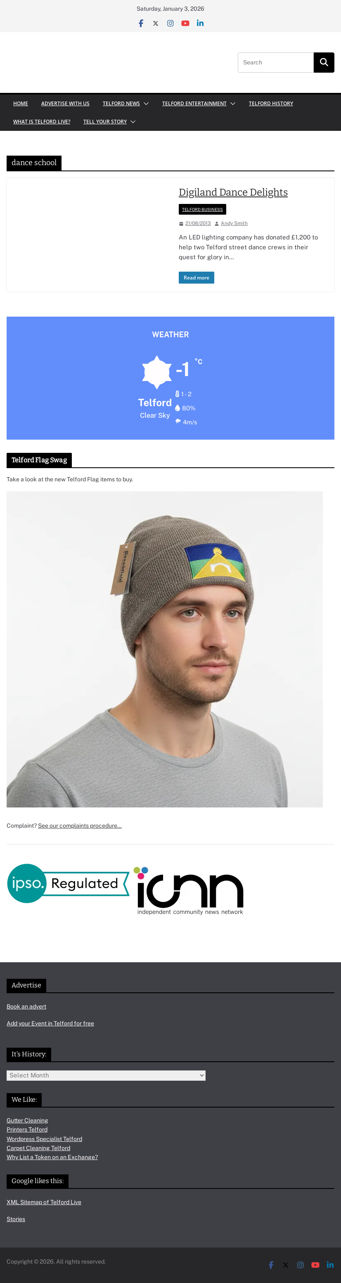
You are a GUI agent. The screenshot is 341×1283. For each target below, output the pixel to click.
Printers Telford (27, 1129)
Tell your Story (105, 121)
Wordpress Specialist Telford (44, 1139)
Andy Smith (234, 223)
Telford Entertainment (194, 103)
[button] (144, 104)
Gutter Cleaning (27, 1120)
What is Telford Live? (41, 121)
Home (20, 103)
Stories (16, 1219)
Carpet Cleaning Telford (38, 1148)
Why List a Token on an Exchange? (52, 1157)
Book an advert (26, 1006)
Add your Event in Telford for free (50, 1023)
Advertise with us (65, 103)
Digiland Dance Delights (233, 192)
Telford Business (202, 209)
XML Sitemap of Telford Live (44, 1202)
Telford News (121, 103)
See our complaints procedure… (80, 825)
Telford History (271, 103)
